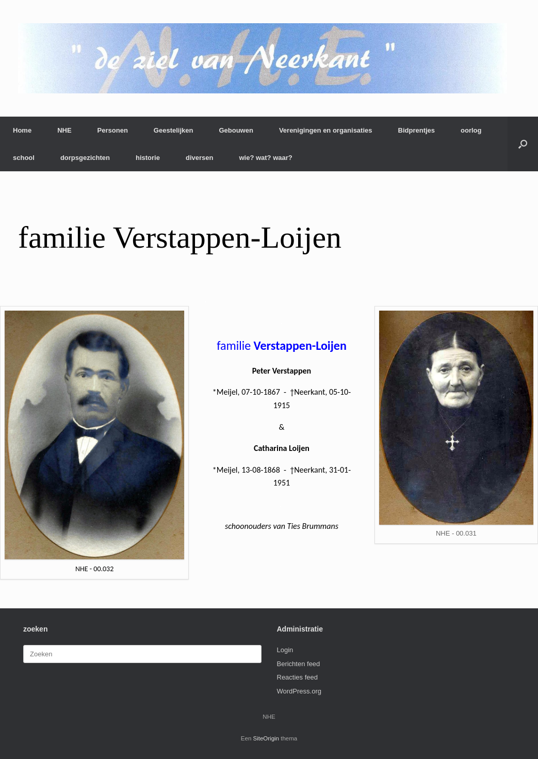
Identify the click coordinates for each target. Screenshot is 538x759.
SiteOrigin (266, 738)
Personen (112, 130)
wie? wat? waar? (265, 158)
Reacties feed (297, 677)
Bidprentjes (416, 130)
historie (148, 158)
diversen (199, 158)
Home (22, 130)
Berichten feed (298, 664)
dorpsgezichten (85, 158)
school (24, 158)
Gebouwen (236, 130)
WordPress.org (299, 691)
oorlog (471, 130)
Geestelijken (173, 130)
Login (285, 650)
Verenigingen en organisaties (325, 130)
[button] (523, 144)
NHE (64, 130)
